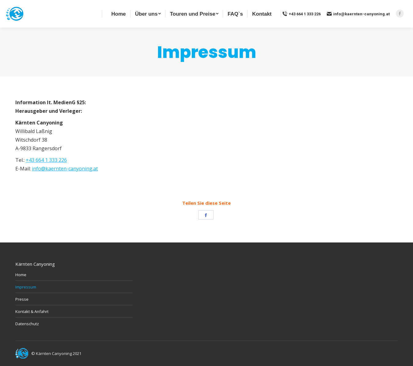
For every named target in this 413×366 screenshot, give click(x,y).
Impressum (25, 287)
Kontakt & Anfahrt (31, 311)
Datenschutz (27, 323)
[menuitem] (118, 14)
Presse (22, 299)
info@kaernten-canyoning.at (358, 13)
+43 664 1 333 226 (301, 13)
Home (20, 274)
